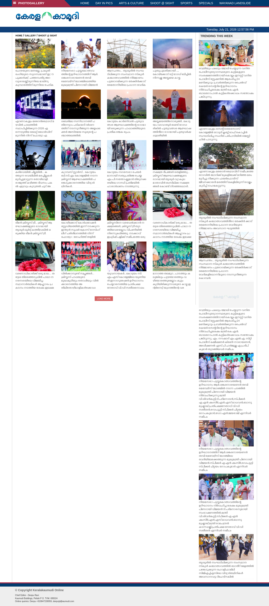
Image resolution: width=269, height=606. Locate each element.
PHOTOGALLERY (28, 3)
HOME (84, 3)
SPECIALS (206, 3)
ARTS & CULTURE (131, 3)
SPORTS (186, 3)
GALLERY (30, 35)
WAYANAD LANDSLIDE (235, 3)
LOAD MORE (104, 298)
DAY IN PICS (104, 3)
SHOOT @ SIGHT (162, 3)
